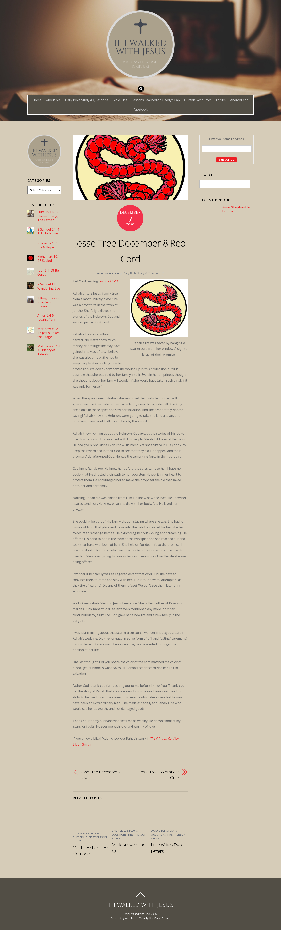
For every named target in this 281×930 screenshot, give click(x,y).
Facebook (140, 109)
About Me (53, 100)
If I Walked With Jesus (139, 913)
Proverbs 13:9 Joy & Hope (47, 245)
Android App (239, 100)
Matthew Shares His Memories (88, 850)
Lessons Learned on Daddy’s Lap (156, 100)
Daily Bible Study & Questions (86, 100)
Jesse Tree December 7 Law (100, 775)
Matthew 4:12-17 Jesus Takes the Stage (48, 334)
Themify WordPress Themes (155, 917)
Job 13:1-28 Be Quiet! (48, 273)
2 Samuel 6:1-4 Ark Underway (48, 232)
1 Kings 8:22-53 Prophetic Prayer (48, 303)
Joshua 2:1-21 (109, 281)
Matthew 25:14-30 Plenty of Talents (49, 351)
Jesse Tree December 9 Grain (160, 775)
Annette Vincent (107, 273)
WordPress (130, 917)
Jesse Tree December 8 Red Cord (130, 250)
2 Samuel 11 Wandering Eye (48, 287)
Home (37, 100)
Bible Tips (120, 100)
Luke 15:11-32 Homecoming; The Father (47, 216)
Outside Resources (198, 100)
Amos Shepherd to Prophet (236, 209)
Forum (221, 100)
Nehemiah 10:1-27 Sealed (48, 259)
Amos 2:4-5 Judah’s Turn (47, 318)
